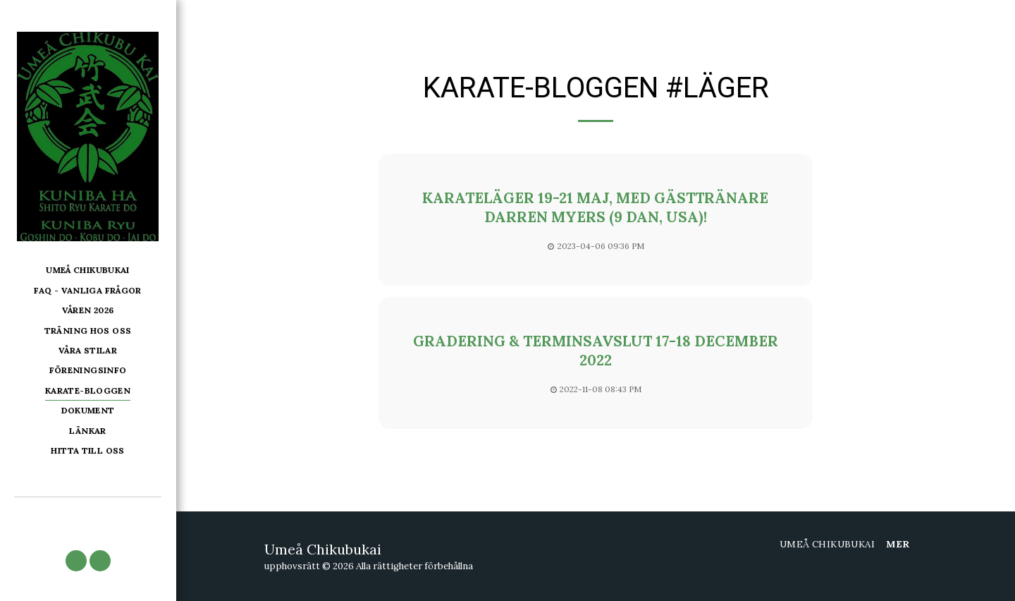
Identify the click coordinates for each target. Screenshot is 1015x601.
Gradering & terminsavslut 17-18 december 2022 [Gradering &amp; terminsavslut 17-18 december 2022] (595, 351)
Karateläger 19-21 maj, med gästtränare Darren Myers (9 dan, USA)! (595, 207)
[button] (76, 560)
